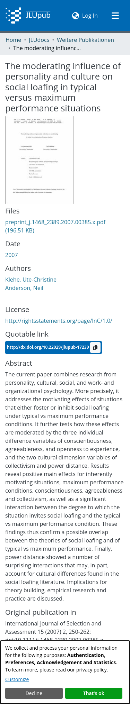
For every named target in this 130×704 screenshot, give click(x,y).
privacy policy (91, 669)
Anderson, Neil (24, 288)
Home (13, 40)
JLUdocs (39, 40)
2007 (11, 255)
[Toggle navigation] (115, 15)
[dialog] (65, 672)
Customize (17, 679)
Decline (34, 693)
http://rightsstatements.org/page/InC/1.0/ (58, 320)
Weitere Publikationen (85, 40)
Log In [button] (90, 15)
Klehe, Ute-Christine (31, 279)
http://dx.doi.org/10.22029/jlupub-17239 (48, 347)
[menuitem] (75, 15)
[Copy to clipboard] (95, 347)
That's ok (93, 693)
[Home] (28, 15)
